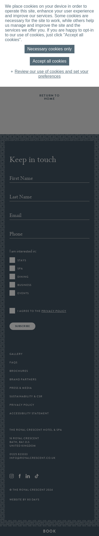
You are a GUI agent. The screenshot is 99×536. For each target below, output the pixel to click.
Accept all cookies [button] (49, 61)
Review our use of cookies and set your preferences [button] (51, 74)
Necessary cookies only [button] (49, 49)
